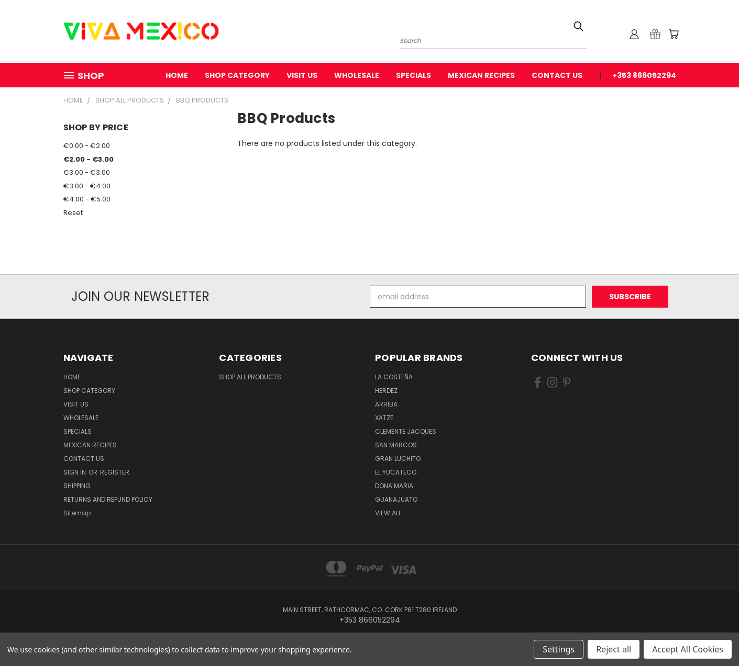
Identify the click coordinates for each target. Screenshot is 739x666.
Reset (73, 213)
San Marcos (396, 445)
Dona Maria (394, 485)
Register (114, 472)
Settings (559, 649)
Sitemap (77, 513)
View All (388, 513)
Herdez (386, 390)
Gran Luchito (398, 458)
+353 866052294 (644, 75)
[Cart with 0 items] (673, 34)
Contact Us (557, 75)
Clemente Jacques (405, 431)
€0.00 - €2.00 (86, 146)
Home (177, 75)
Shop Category (237, 75)
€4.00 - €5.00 (87, 199)
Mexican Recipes (481, 75)
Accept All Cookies (687, 649)
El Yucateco (395, 472)
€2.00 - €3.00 (88, 159)
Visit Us (301, 75)
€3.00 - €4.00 (87, 186)
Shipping (77, 485)
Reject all (613, 649)
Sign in (75, 472)
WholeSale (356, 75)
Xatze (384, 417)
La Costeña (394, 376)
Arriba (386, 404)
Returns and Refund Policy (107, 499)
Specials (413, 75)
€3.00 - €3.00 (86, 172)
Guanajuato (396, 499)
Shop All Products (250, 376)
